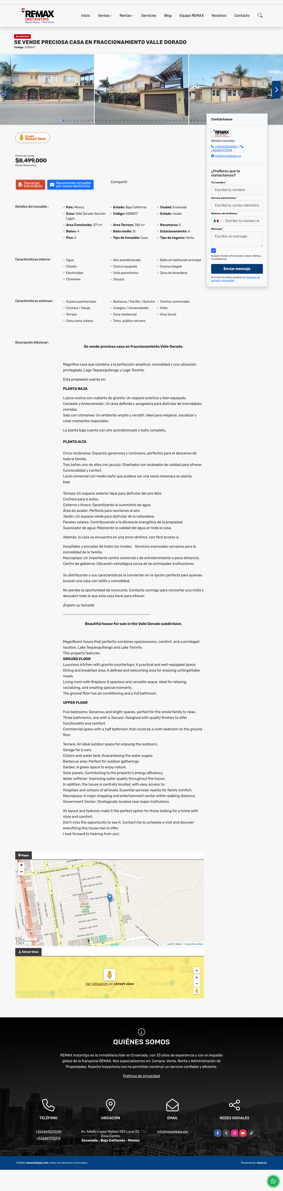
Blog (168, 15)
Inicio (85, 15)
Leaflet (170, 944)
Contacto (242, 15)
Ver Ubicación (97, 984)
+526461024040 (226, 146)
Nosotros (219, 15)
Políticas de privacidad (141, 1076)
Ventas (103, 15)
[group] (47, 89)
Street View (32, 137)
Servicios (148, 15)
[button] (64, 120)
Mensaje (217, 228)
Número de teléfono (225, 213)
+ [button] (21, 865)
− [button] (21, 872)
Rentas (125, 15)
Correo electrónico (224, 197)
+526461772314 (221, 150)
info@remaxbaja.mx (228, 156)
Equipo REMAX (192, 15)
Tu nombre (219, 182)
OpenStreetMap (194, 944)
